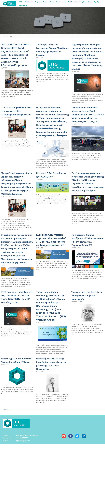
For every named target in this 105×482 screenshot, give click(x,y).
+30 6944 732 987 (22, 476)
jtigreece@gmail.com (23, 479)
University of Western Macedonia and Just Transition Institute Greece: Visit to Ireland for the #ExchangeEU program (87, 125)
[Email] (63, 474)
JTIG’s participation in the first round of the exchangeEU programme (17, 120)
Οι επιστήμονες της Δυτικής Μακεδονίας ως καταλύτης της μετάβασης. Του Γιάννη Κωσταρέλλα (52, 402)
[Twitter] (77, 474)
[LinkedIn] (84, 474)
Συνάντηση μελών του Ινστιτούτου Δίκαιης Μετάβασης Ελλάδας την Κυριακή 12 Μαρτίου (51, 49)
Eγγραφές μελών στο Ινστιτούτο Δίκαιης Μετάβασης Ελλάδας (14, 400)
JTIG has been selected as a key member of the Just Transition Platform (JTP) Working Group (16, 333)
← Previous (4, 448)
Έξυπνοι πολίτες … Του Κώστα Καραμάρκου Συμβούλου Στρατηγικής (87, 330)
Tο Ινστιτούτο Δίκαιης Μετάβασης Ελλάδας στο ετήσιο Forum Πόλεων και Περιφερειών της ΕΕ (87, 264)
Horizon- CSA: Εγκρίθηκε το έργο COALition (47, 194)
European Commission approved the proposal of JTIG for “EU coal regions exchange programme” (50, 269)
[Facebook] (70, 474)
